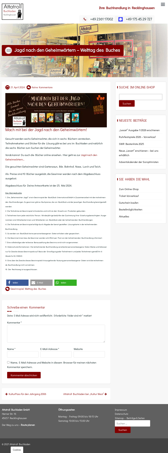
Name (11, 349)
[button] (17, 283)
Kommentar (14, 322)
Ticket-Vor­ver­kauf (129, 196)
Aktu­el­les (124, 216)
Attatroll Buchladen (20, 444)
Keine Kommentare (42, 87)
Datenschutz (121, 413)
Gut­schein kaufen (128, 202)
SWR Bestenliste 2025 (131, 144)
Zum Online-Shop (129, 189)
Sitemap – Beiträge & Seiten (130, 418)
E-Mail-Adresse (49, 349)
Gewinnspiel (17, 288)
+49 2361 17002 (97, 19)
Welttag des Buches (35, 288)
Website (78, 349)
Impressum (121, 409)
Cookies (17, 449)
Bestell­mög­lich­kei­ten (130, 209)
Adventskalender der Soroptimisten (139, 162)
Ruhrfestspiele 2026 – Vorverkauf (137, 137)
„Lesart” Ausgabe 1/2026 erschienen (139, 130)
